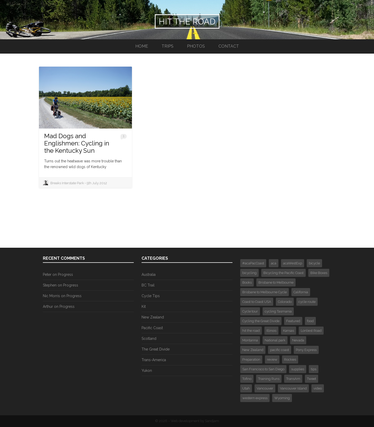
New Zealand (153, 317)
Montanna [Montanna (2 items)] (250, 340)
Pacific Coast (152, 328)
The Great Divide (156, 349)
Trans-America (154, 360)
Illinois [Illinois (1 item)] (271, 331)
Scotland (149, 338)
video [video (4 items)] (317, 388)
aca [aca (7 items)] (273, 263)
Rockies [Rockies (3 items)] (290, 359)
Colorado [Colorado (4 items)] (285, 302)
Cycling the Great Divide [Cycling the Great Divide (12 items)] (260, 321)
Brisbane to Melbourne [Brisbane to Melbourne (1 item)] (275, 282)
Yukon (147, 370)
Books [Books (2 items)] (247, 282)
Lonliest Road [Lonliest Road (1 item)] (311, 331)
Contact (228, 46)
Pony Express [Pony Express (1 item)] (306, 350)
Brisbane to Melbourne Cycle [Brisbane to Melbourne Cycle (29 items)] (264, 292)
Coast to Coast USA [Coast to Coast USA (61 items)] (256, 302)
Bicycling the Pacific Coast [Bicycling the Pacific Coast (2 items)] (283, 273)
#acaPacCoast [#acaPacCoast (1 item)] (253, 263)
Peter (47, 274)
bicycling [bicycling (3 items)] (249, 273)
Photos (196, 46)
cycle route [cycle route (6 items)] (307, 302)
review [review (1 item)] (272, 359)
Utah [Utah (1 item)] (246, 388)
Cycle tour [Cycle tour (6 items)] (250, 311)
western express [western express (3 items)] (255, 398)
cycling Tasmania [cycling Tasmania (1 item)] (278, 311)
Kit (144, 306)
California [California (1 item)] (300, 292)
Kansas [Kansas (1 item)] (288, 331)
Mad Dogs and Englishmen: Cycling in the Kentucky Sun (76, 143)
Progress (65, 274)
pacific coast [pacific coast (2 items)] (279, 350)
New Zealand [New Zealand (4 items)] (252, 350)
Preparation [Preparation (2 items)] (251, 359)
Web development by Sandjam (195, 421)
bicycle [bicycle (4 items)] (314, 263)
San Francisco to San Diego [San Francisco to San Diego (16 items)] (263, 369)
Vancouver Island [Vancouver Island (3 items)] (293, 388)
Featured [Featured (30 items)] (293, 321)
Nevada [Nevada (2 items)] (298, 340)
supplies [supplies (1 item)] (297, 369)
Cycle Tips (151, 296)
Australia (149, 274)
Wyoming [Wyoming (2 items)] (282, 398)
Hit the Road (187, 21)
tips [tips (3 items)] (313, 369)
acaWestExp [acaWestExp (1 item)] (292, 263)
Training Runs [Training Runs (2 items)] (268, 379)
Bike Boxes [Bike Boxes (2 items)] (318, 273)
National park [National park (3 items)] (275, 340)
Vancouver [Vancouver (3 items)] (265, 388)
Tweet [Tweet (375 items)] (311, 379)
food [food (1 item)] (310, 321)
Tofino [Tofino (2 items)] (246, 379)
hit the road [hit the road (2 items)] (251, 331)
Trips (167, 46)
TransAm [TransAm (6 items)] (293, 379)
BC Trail (148, 285)
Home (141, 46)
